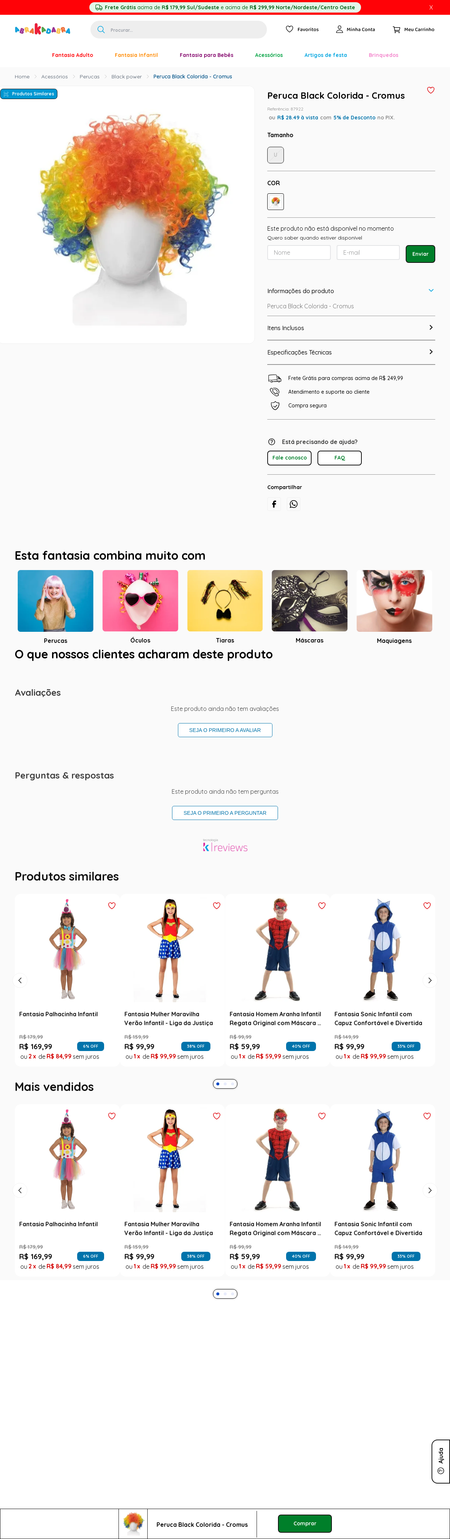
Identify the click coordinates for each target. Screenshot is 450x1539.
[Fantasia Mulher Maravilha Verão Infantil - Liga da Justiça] (172, 980)
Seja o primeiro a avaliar (225, 730)
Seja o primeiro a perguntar (225, 813)
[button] (275, 201)
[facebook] (274, 504)
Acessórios (54, 76)
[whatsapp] (293, 504)
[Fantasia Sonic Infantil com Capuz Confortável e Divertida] (382, 980)
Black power (126, 76)
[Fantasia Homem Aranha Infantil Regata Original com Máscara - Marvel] (277, 980)
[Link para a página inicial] (22, 76)
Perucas (90, 76)
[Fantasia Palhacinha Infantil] (67, 980)
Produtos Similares (33, 93)
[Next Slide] (430, 980)
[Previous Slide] (20, 980)
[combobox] (178, 29)
